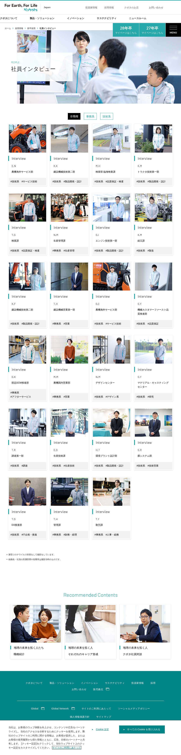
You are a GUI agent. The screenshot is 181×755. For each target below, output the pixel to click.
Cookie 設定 (102, 733)
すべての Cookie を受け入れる (143, 733)
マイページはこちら (126, 29)
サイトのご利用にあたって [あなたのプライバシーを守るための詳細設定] (66, 751)
